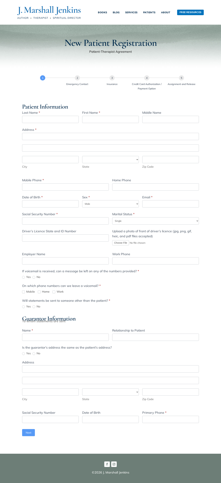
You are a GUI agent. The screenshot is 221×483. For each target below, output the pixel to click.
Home (44, 291)
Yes (26, 277)
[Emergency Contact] (77, 77)
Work (58, 291)
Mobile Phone (33, 180)
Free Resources (190, 12)
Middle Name (151, 113)
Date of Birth (32, 197)
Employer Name (33, 254)
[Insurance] (112, 77)
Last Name (31, 113)
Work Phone (121, 254)
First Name (91, 113)
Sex (86, 197)
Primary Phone (154, 413)
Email (147, 197)
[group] (110, 85)
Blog (116, 12)
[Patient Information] (42, 77)
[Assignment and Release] (181, 77)
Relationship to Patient (128, 330)
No (36, 277)
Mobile (28, 291)
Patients (149, 12)
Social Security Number (40, 214)
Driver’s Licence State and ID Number (49, 231)
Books (102, 12)
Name (27, 330)
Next (28, 432)
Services (131, 12)
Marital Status (123, 214)
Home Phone (121, 180)
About (165, 12)
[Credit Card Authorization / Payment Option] (146, 77)
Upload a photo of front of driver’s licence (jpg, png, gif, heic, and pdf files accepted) (152, 233)
